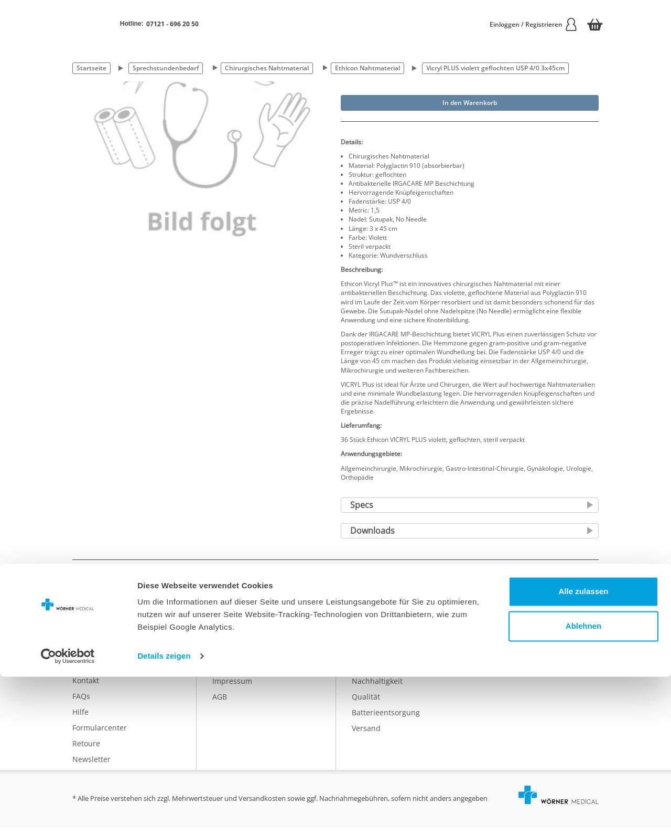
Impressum (232, 689)
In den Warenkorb (469, 102)
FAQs (81, 705)
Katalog (365, 642)
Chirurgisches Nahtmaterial (267, 68)
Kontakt (85, 689)
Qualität (366, 705)
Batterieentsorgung (386, 721)
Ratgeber (368, 674)
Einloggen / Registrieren (534, 24)
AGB (219, 705)
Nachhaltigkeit (377, 689)
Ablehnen (583, 784)
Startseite (91, 68)
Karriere (226, 658)
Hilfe (80, 720)
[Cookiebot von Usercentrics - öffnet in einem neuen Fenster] (68, 815)
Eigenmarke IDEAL (383, 658)
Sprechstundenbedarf (166, 68)
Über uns (228, 642)
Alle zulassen (583, 750)
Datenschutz (234, 674)
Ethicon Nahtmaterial (367, 68)
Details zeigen (163, 815)
